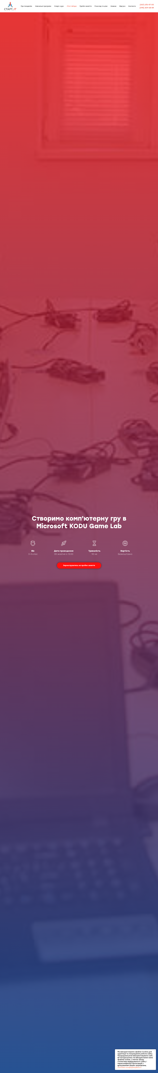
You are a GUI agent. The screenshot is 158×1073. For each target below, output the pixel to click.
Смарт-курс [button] (59, 6)
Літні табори (72, 6)
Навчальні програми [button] (43, 6)
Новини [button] (113, 6)
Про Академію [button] (26, 6)
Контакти (132, 6)
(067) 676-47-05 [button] (147, 5)
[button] (79, 565)
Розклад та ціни (101, 6)
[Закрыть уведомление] (154, 1051)
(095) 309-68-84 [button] (147, 8)
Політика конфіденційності (129, 1067)
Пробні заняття (86, 6)
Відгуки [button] (122, 6)
